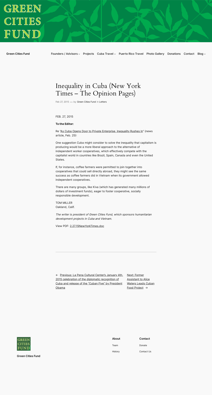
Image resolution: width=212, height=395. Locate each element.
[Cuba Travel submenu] (115, 54)
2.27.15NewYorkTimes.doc (87, 226)
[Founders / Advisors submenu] (79, 54)
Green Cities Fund (18, 53)
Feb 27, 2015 (62, 101)
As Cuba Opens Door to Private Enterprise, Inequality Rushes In (101, 131)
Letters (103, 101)
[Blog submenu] (205, 54)
